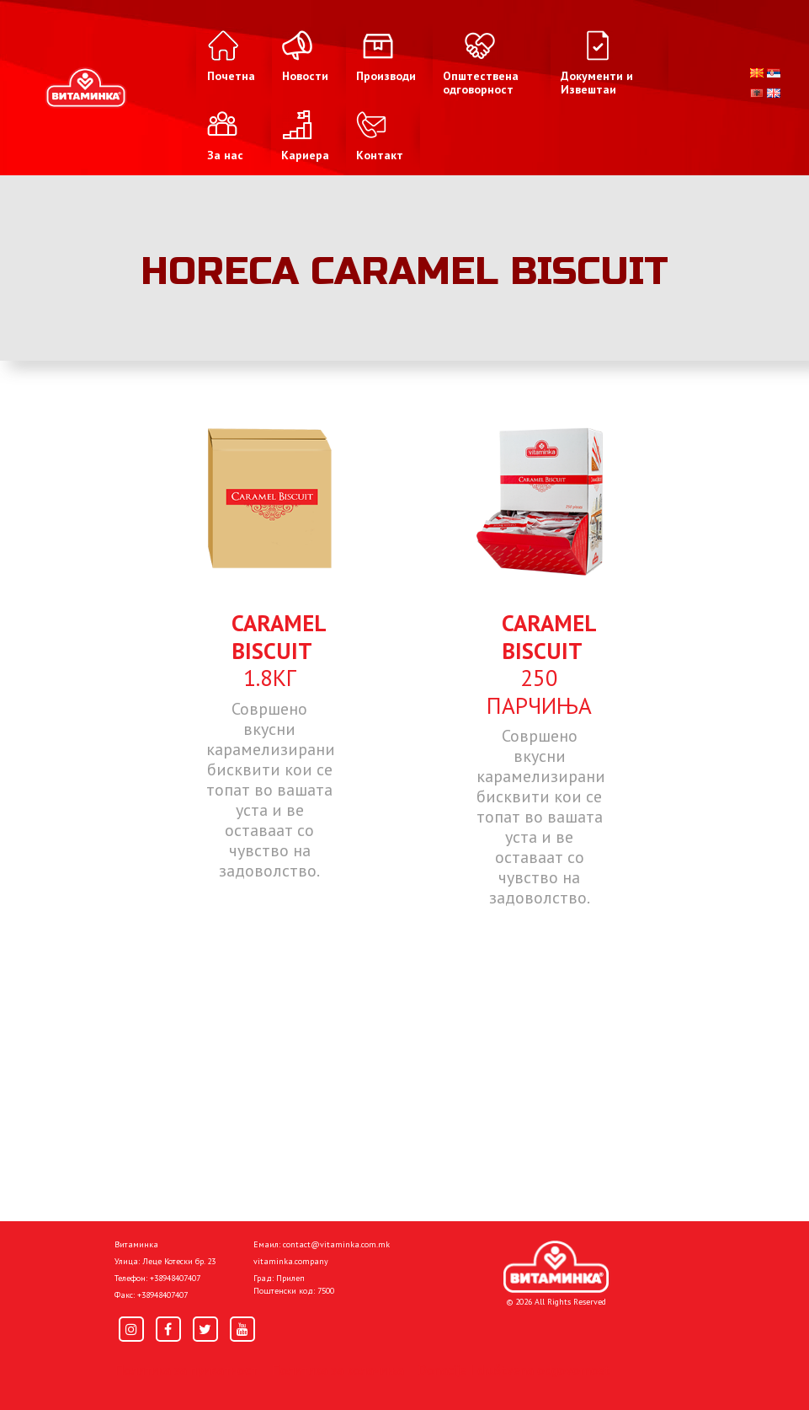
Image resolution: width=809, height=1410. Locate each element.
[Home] (556, 1266)
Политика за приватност (186, 1369)
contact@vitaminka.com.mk (336, 1244)
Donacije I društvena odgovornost (514, 1369)
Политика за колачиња (337, 1369)
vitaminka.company (290, 1261)
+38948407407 (175, 1278)
